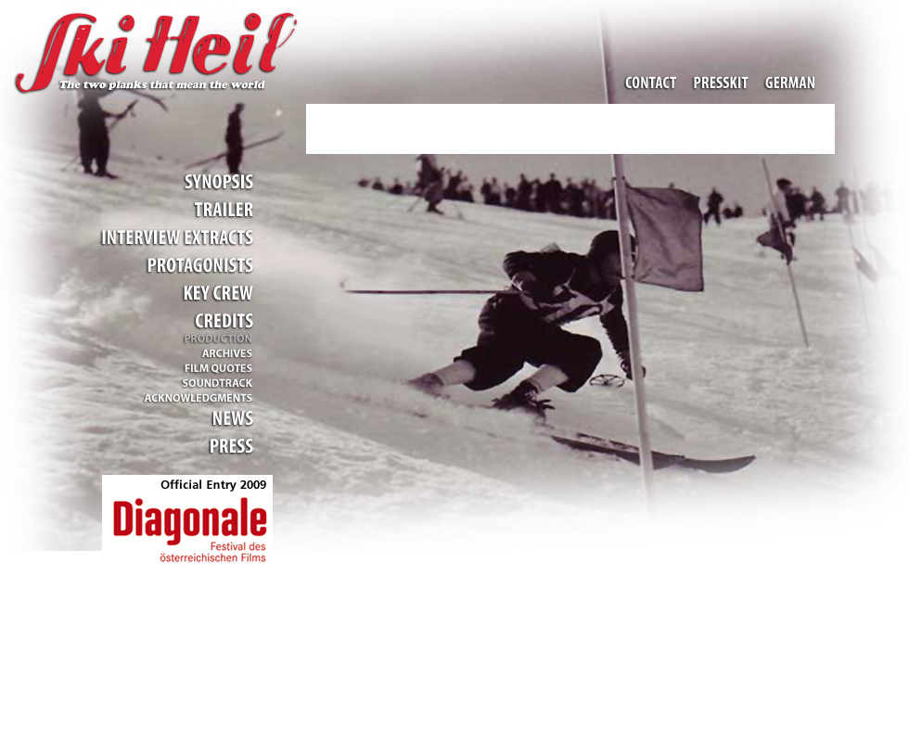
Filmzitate (217, 368)
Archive (221, 354)
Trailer (221, 209)
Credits (221, 320)
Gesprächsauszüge (175, 236)
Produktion (217, 340)
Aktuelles (226, 417)
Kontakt (653, 83)
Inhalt (217, 181)
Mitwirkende (198, 264)
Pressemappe (720, 83)
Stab (217, 292)
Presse (226, 445)
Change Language (787, 83)
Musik (217, 382)
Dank (189, 396)
